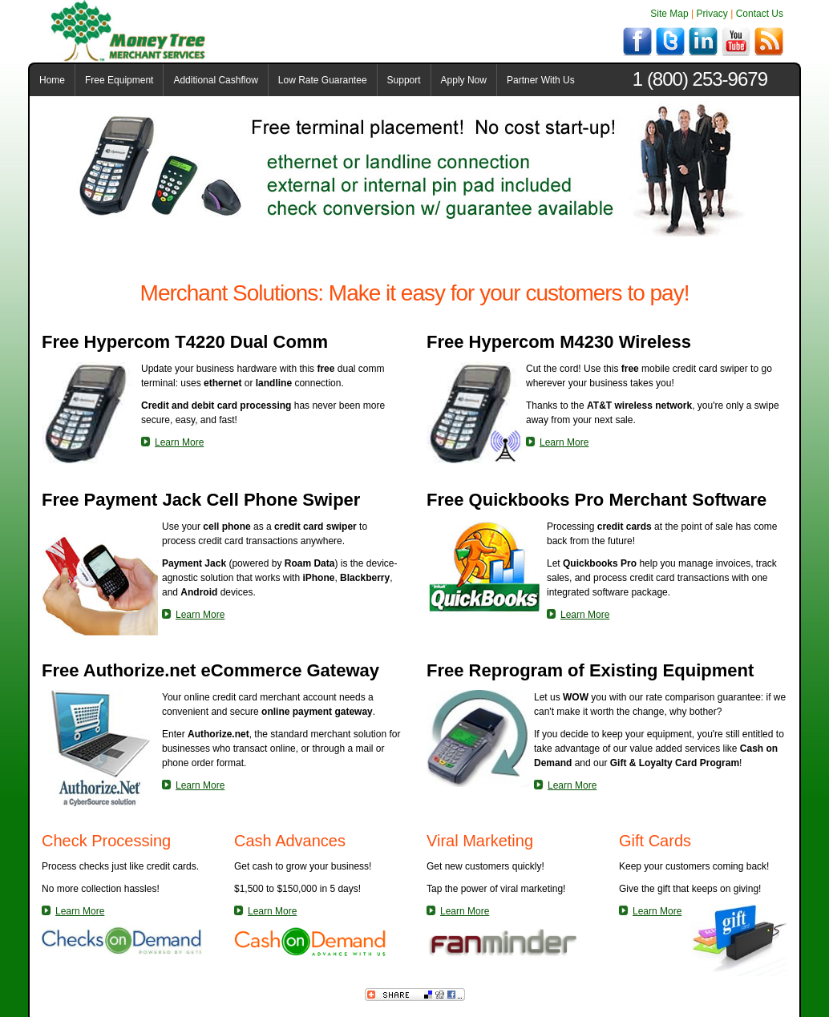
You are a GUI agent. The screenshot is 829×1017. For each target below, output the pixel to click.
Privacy (712, 13)
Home (52, 80)
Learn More (179, 442)
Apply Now (464, 80)
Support (404, 80)
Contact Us (759, 13)
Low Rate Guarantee (322, 80)
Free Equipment (119, 80)
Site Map (669, 13)
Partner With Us (541, 80)
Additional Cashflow (215, 80)
